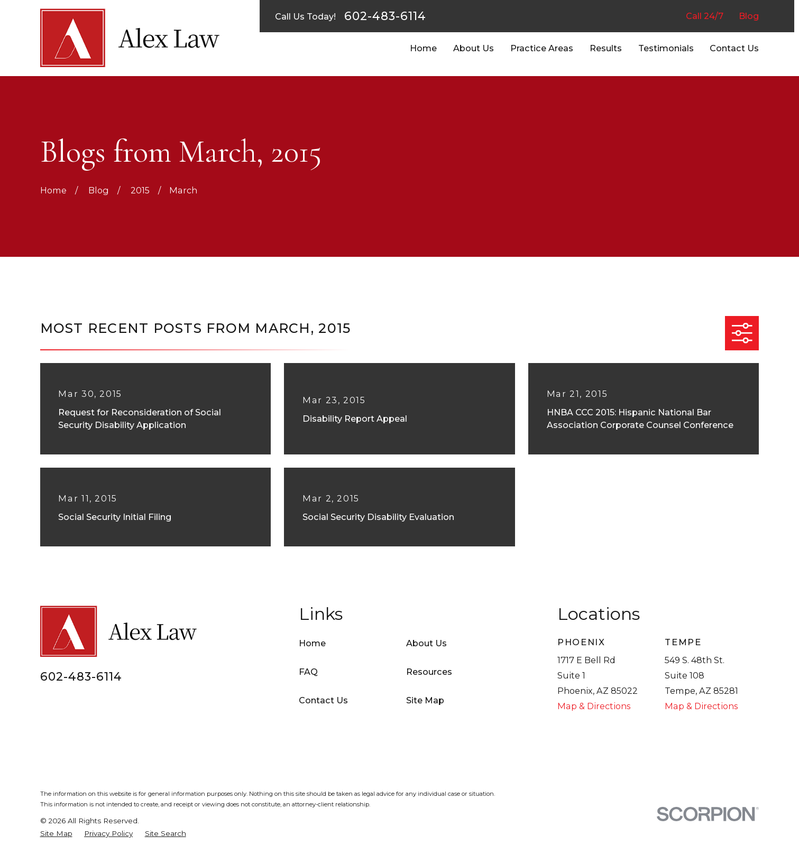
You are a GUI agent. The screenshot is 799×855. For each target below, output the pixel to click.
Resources (429, 671)
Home (312, 643)
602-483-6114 (385, 16)
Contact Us (323, 700)
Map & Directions (593, 706)
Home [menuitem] (423, 48)
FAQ (308, 671)
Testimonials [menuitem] (666, 48)
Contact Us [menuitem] (734, 48)
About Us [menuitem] (473, 48)
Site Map (425, 700)
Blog (749, 16)
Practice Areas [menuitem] (541, 48)
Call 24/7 (704, 16)
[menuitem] (56, 833)
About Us (426, 643)
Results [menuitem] (606, 48)
